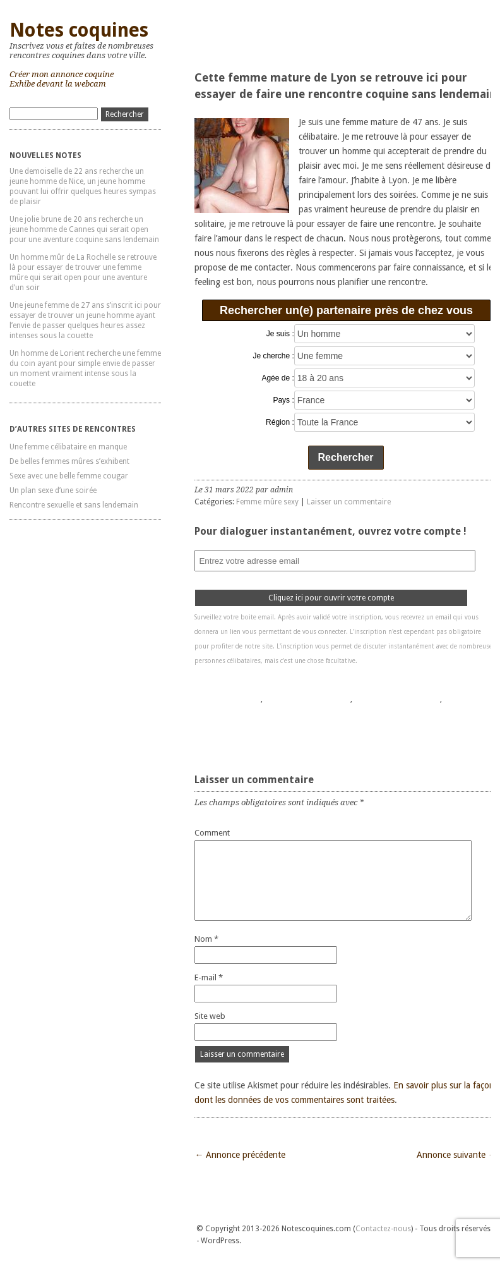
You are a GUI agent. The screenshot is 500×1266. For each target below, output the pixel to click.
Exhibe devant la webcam (57, 83)
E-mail (208, 977)
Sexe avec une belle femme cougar (68, 476)
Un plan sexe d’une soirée (53, 490)
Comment (212, 832)
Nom (206, 939)
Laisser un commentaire (349, 501)
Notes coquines (78, 30)
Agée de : (277, 378)
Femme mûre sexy (267, 501)
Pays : (283, 400)
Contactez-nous (383, 1228)
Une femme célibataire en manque (68, 446)
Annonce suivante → (457, 1155)
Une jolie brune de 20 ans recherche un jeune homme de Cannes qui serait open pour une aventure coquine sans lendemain (84, 229)
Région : (280, 422)
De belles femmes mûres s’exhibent (69, 461)
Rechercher (346, 457)
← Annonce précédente (239, 1155)
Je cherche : (273, 355)
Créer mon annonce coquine (61, 74)
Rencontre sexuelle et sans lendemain (73, 505)
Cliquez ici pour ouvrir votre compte (331, 597)
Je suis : (280, 333)
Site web (209, 1016)
